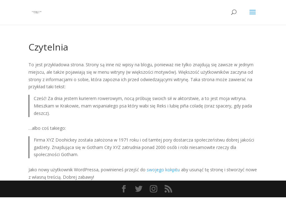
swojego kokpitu (163, 170)
